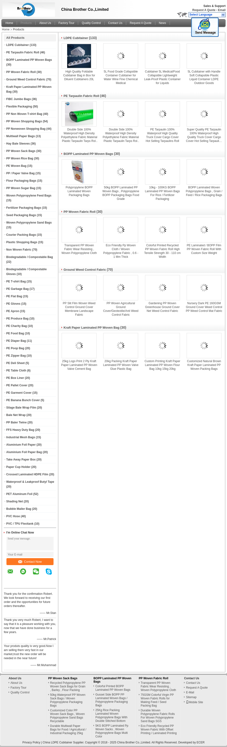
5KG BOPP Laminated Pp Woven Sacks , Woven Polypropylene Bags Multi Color (111, 731)
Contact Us (115, 23)
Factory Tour (66, 23)
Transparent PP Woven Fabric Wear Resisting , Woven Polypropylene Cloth (79, 249)
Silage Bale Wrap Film (21, 407)
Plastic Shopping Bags (21, 242)
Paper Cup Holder (18, 467)
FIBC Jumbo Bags (18, 99)
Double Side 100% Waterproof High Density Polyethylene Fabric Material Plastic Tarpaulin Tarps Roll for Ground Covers (79, 135)
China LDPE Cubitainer (57, 742)
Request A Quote (203, 10)
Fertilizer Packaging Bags (23, 207)
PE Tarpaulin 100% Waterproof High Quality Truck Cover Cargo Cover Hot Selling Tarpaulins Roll (162, 135)
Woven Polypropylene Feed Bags (28, 195)
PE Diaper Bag (16, 341)
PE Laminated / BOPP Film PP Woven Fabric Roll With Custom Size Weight (204, 249)
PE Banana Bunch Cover (23, 400)
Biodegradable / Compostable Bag (29, 257)
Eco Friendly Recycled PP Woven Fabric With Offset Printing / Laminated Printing (159, 729)
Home (9, 23)
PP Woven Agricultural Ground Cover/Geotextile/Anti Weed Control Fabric (120, 309)
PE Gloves (13, 303)
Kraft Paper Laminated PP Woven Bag (91, 327)
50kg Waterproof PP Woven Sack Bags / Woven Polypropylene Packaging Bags (68, 700)
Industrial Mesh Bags (20, 437)
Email (222, 10)
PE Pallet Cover (16, 385)
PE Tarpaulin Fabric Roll (22, 52)
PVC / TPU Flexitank (19, 523)
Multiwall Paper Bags (20, 136)
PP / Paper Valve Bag (20, 173)
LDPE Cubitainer (17, 45)
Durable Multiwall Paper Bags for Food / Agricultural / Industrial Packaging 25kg (68, 729)
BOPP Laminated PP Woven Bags (29, 60)
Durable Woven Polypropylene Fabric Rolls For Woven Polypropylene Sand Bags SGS (158, 716)
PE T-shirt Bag (16, 281)
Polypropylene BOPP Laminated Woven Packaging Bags (79, 191)
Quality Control (91, 23)
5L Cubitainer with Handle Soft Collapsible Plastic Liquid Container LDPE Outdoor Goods (204, 77)
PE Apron (12, 311)
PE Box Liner (15, 378)
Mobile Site (194, 702)
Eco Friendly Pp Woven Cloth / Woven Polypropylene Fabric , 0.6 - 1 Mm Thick (120, 251)
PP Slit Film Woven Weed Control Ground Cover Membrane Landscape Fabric (79, 309)
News (162, 23)
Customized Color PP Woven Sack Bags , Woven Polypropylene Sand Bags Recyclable (67, 716)
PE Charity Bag (16, 326)
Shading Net (14, 501)
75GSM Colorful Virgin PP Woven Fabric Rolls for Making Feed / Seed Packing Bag (157, 700)
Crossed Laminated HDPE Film (27, 474)
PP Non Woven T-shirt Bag (24, 114)
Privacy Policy (31, 742)
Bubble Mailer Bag (18, 509)
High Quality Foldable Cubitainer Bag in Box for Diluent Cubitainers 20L (79, 75)
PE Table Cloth (16, 370)
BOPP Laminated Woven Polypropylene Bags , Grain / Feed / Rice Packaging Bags (204, 191)
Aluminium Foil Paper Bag (24, 452)
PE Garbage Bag (17, 289)
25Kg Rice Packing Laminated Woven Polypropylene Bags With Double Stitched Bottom (111, 715)
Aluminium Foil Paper (21, 444)
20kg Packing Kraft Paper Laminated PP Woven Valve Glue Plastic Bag (120, 365)
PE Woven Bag (16, 166)
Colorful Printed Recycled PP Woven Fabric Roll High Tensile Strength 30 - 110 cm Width (162, 251)
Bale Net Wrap (16, 415)
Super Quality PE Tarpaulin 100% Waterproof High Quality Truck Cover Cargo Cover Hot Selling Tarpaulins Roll (204, 135)
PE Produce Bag (17, 318)
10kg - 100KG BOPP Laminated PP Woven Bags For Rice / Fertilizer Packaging (162, 193)
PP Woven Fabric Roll (21, 72)
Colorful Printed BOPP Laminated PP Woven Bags (112, 688)
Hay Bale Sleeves (18, 143)
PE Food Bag (15, 333)
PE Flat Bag (14, 296)
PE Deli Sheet (15, 363)
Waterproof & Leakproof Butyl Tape (30, 481)
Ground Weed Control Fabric (25, 79)
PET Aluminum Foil (19, 494)
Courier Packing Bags (21, 234)
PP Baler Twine (16, 422)
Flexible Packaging (19, 106)
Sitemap (191, 697)
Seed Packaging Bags (21, 215)
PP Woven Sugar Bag (20, 188)
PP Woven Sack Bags (20, 151)
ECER (201, 742)
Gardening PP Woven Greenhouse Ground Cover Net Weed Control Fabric (162, 307)
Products (26, 23)
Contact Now (30, 561)
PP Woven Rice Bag (19, 158)
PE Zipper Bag (16, 355)
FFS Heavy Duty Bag (20, 430)
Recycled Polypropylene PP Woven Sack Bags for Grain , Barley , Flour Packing (68, 686)
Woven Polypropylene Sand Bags (29, 222)
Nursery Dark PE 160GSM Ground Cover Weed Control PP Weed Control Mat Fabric (204, 307)
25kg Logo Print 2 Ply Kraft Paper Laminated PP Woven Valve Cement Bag (79, 365)
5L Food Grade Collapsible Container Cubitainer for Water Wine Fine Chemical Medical (121, 77)
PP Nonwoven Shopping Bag (25, 128)
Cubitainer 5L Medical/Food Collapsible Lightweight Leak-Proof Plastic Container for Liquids (162, 77)
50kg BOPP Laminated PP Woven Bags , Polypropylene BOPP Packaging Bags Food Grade (120, 193)
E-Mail (190, 692)
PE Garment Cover (19, 392)
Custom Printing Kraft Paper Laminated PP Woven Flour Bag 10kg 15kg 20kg (162, 365)
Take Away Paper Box (21, 459)
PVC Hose (13, 516)
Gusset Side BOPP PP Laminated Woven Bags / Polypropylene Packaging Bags (111, 700)
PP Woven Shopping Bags (24, 121)
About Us (45, 23)
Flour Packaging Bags (21, 180)
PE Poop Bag (15, 348)
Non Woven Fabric (18, 249)
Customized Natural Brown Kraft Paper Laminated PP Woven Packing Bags (204, 365)
